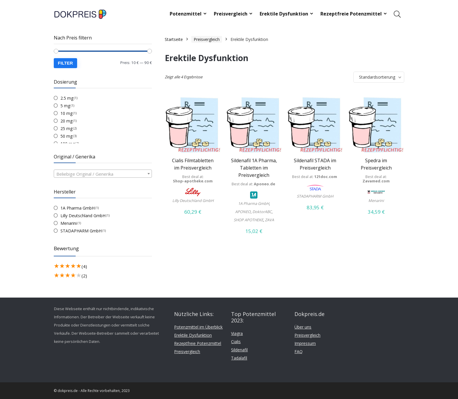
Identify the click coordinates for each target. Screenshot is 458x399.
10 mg (66, 113)
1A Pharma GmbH (77, 208)
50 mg (66, 136)
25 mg (66, 128)
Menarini (68, 223)
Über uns (302, 327)
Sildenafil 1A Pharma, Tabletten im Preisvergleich (254, 167)
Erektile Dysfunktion (284, 14)
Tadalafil (239, 358)
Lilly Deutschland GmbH (82, 215)
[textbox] (103, 174)
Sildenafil (239, 350)
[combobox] (103, 174)
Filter (65, 63)
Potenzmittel (186, 14)
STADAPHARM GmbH (81, 231)
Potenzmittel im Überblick (198, 327)
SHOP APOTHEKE (248, 219)
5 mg (65, 105)
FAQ (298, 351)
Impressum (305, 343)
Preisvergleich (230, 14)
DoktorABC (262, 211)
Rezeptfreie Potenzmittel (351, 14)
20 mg (66, 121)
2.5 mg (66, 98)
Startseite (174, 39)
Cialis (236, 341)
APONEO (243, 211)
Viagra (237, 333)
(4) (84, 266)
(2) (84, 276)
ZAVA (269, 219)
